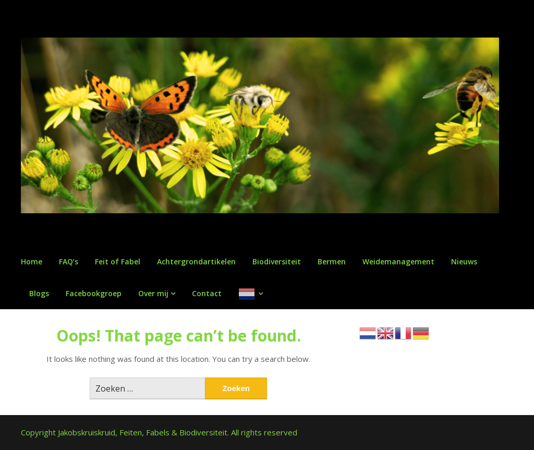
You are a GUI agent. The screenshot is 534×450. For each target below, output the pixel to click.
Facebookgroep (94, 293)
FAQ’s (68, 261)
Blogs (39, 293)
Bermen (332, 261)
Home (31, 261)
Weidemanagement (398, 261)
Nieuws (464, 261)
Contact (207, 293)
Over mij (153, 293)
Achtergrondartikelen (196, 261)
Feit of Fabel (117, 261)
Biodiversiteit (276, 261)
